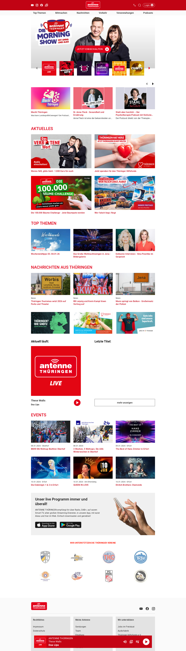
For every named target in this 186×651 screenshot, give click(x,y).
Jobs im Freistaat (126, 626)
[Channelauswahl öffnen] (139, 5)
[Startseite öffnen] (93, 5)
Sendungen (80, 626)
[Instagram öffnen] (37, 5)
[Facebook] (147, 608)
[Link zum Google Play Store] (70, 525)
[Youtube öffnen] (32, 5)
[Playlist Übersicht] (137, 642)
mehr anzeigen (125, 402)
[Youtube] (141, 608)
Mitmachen (61, 12)
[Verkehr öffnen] (46, 5)
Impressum (38, 626)
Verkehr (103, 12)
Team (78, 631)
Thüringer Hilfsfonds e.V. (129, 635)
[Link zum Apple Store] (46, 525)
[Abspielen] (146, 641)
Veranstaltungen (125, 12)
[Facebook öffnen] (41, 5)
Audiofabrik (123, 631)
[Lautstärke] (125, 642)
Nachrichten (83, 12)
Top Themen (39, 12)
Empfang (79, 635)
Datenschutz (39, 631)
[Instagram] (153, 608)
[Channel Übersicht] (131, 642)
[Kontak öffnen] (134, 5)
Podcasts (148, 12)
